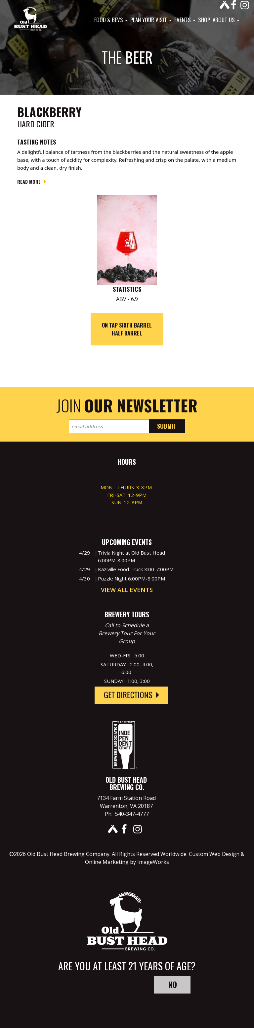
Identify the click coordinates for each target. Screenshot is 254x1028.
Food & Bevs (111, 20)
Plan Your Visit (151, 20)
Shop (204, 20)
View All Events (127, 590)
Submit (167, 426)
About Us (226, 20)
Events (184, 20)
